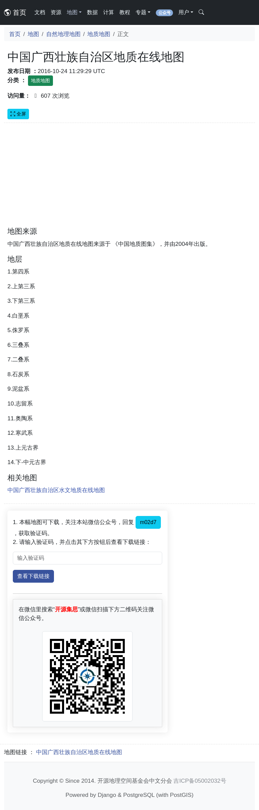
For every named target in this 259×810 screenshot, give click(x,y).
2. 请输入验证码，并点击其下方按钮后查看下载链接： (82, 542)
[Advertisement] (129, 179)
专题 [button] (141, 12)
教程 (124, 12)
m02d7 (148, 522)
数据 (92, 12)
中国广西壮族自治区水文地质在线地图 (56, 490)
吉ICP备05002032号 (199, 780)
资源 (56, 12)
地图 (33, 34)
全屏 (18, 114)
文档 (39, 12)
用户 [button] (183, 12)
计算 (108, 12)
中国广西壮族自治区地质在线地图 (79, 752)
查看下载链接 (33, 576)
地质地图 (98, 34)
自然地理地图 (63, 34)
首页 (15, 12)
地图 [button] (72, 12)
